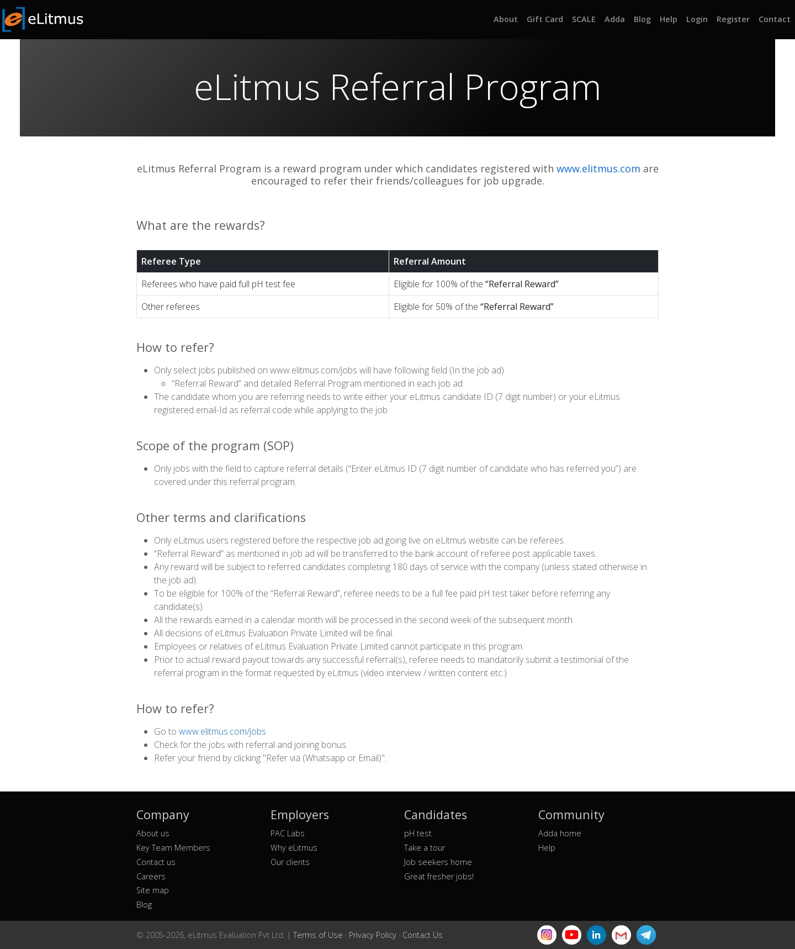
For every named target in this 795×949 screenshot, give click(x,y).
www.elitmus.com (598, 168)
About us (152, 833)
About (506, 19)
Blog (642, 19)
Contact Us (422, 935)
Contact (775, 19)
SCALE (584, 19)
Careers (151, 876)
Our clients (290, 862)
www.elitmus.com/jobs (222, 731)
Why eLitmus (294, 847)
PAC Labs (288, 833)
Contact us (156, 862)
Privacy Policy (372, 935)
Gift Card (545, 19)
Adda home (559, 833)
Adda (615, 19)
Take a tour (424, 847)
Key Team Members (173, 847)
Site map (152, 890)
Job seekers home (438, 862)
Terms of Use (318, 935)
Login (697, 19)
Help (668, 19)
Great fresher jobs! (439, 876)
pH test (418, 833)
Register (733, 19)
